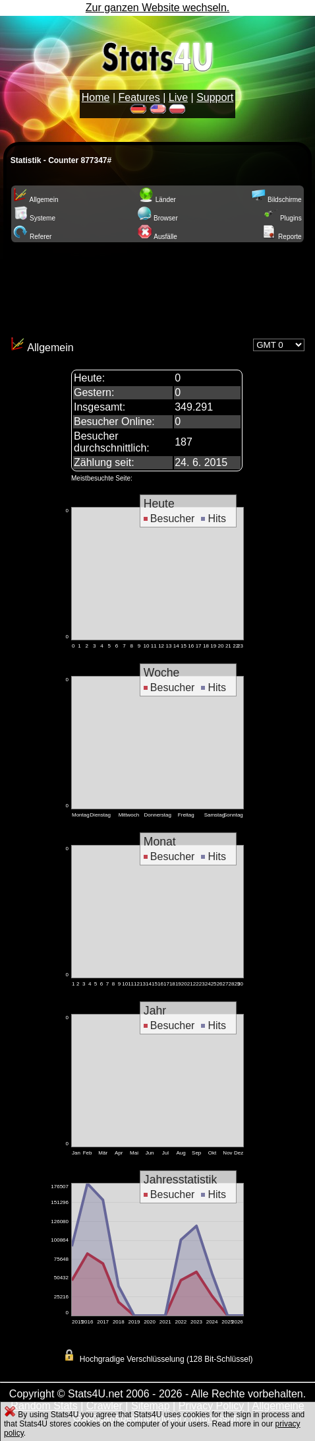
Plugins (283, 218)
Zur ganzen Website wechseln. (157, 7)
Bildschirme (276, 199)
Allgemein (35, 199)
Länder (157, 199)
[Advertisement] (157, 287)
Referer (32, 236)
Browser (157, 218)
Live (178, 97)
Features (139, 97)
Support (214, 97)
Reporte (281, 236)
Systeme (34, 218)
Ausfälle (157, 236)
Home (96, 97)
